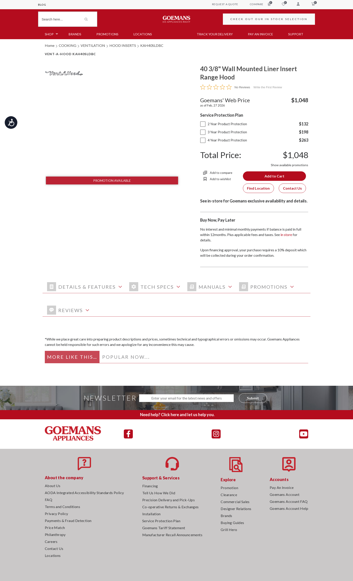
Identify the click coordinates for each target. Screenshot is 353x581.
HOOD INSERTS (122, 45)
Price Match (55, 527)
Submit (253, 398)
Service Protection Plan (161, 521)
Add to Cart (274, 176)
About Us (52, 485)
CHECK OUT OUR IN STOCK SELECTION (269, 19)
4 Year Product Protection (223, 140)
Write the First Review (267, 87)
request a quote (225, 4)
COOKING (67, 45)
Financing (150, 486)
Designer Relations (236, 508)
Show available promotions (289, 165)
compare (260, 4)
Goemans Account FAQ (289, 501)
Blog (42, 4)
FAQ (48, 499)
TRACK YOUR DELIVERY (215, 34)
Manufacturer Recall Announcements (172, 535)
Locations (143, 34)
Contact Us (292, 188)
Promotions (107, 34)
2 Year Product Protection (223, 124)
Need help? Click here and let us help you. (177, 414)
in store (286, 234)
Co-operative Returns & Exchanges (170, 507)
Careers (51, 541)
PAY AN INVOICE (260, 34)
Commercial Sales (235, 501)
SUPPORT (295, 34)
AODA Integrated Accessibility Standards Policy (84, 492)
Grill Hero (229, 529)
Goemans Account (284, 494)
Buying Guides (232, 522)
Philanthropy (55, 534)
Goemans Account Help (289, 508)
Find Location (258, 188)
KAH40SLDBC (151, 45)
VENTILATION (93, 45)
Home (49, 45)
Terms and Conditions (62, 506)
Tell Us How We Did (158, 493)
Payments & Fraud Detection (68, 520)
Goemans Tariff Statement (163, 528)
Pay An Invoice (282, 487)
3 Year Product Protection (223, 132)
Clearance (229, 494)
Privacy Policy (56, 513)
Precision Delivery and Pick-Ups (168, 500)
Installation (151, 514)
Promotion (229, 488)
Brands (75, 34)
